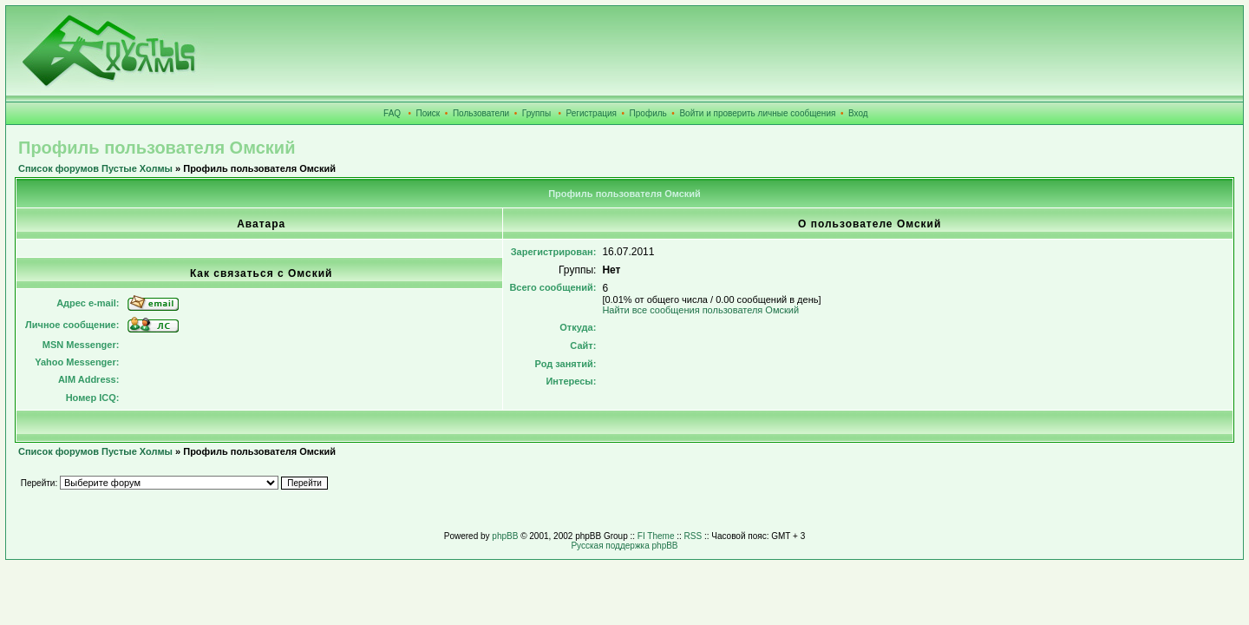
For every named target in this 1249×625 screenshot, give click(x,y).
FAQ (392, 113)
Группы (536, 113)
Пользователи (481, 113)
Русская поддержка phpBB (624, 545)
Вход (858, 113)
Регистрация (591, 113)
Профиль (648, 113)
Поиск (428, 113)
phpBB (505, 536)
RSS (693, 536)
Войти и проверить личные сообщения (757, 113)
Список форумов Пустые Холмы (95, 168)
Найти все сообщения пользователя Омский (700, 310)
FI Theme (656, 536)
